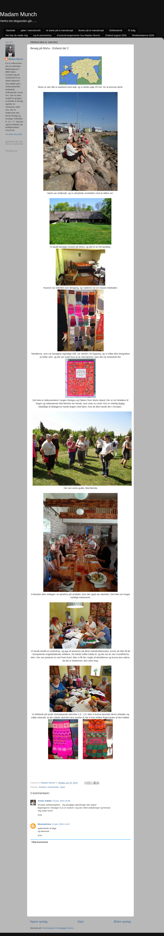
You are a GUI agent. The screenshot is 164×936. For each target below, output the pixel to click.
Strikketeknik (115, 30)
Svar (40, 815)
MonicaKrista (44, 824)
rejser (62, 787)
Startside (10, 30)
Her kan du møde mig (16, 35)
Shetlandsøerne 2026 (143, 35)
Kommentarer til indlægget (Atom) (57, 928)
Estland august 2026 (116, 35)
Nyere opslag (38, 921)
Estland (42, 787)
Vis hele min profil (13, 134)
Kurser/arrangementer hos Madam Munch (78, 35)
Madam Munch (18, 14)
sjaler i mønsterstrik (31, 30)
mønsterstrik (53, 787)
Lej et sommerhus (42, 35)
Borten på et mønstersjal (91, 30)
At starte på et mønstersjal (59, 30)
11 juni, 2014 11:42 (61, 824)
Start (80, 921)
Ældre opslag (122, 921)
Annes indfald (45, 801)
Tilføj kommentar (39, 842)
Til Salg (131, 30)
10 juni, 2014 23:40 (61, 801)
